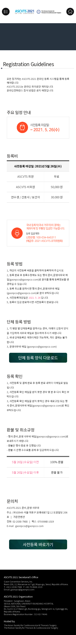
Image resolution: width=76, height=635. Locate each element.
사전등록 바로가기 (38, 544)
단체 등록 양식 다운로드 (38, 358)
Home (70, 11)
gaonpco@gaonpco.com (24, 279)
